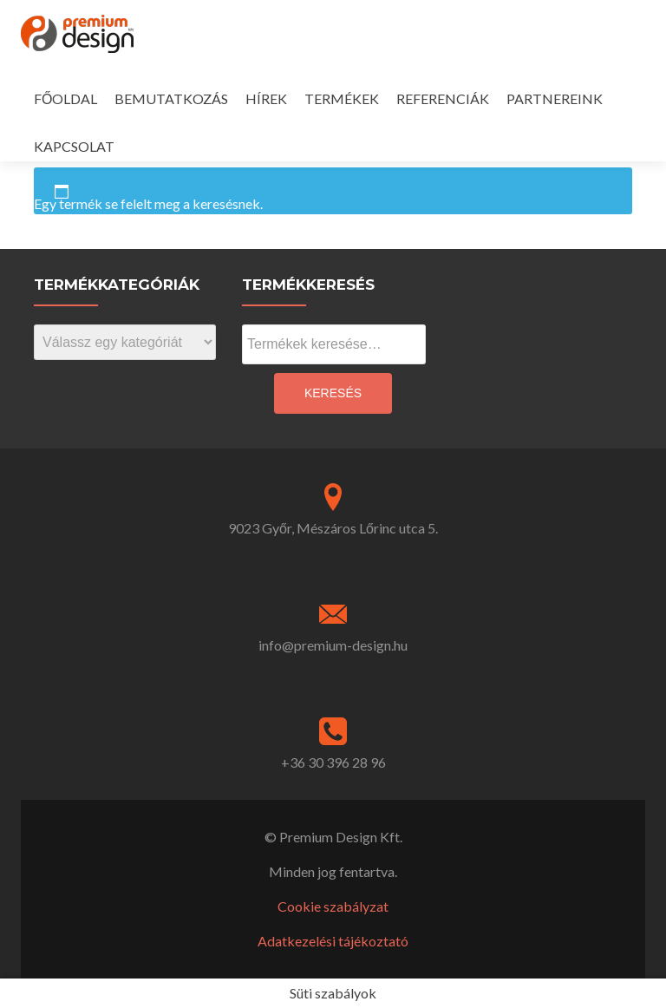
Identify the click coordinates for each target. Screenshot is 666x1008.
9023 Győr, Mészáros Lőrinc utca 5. (333, 528)
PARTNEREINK (554, 98)
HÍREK (266, 98)
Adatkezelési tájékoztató (333, 941)
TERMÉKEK (341, 98)
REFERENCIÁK (442, 98)
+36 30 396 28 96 (333, 762)
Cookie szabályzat (333, 906)
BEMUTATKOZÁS (171, 98)
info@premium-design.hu (333, 645)
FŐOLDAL (65, 98)
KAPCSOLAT (74, 146)
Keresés (333, 393)
